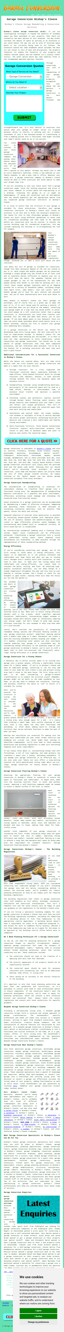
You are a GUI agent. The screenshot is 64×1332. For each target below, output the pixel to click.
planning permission (13, 996)
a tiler (53, 1122)
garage (30, 267)
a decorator (51, 1115)
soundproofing (34, 487)
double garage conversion (45, 1156)
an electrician (50, 1127)
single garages (11, 281)
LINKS (38, 15)
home (6, 1097)
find (11, 1049)
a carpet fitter (11, 1110)
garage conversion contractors (17, 465)
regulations (53, 258)
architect (8, 213)
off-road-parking (46, 190)
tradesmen (32, 1131)
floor (50, 793)
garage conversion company (8, 154)
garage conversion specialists (34, 1142)
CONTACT (49, 15)
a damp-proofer (29, 1124)
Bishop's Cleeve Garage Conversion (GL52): (25, 31)
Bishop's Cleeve (44, 449)
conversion (8, 188)
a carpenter (9, 1113)
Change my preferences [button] (38, 1322)
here (15, 1086)
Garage (7, 449)
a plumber (25, 1129)
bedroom (49, 173)
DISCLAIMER (57, 15)
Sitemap (6, 1303)
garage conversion (25, 177)
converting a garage (44, 1263)
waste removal (26, 1117)
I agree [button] (38, 1310)
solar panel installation (45, 1120)
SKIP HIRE (24, 1122)
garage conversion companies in (18, 1229)
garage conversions (40, 1160)
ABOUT (43, 15)
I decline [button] (38, 1316)
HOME (32, 15)
